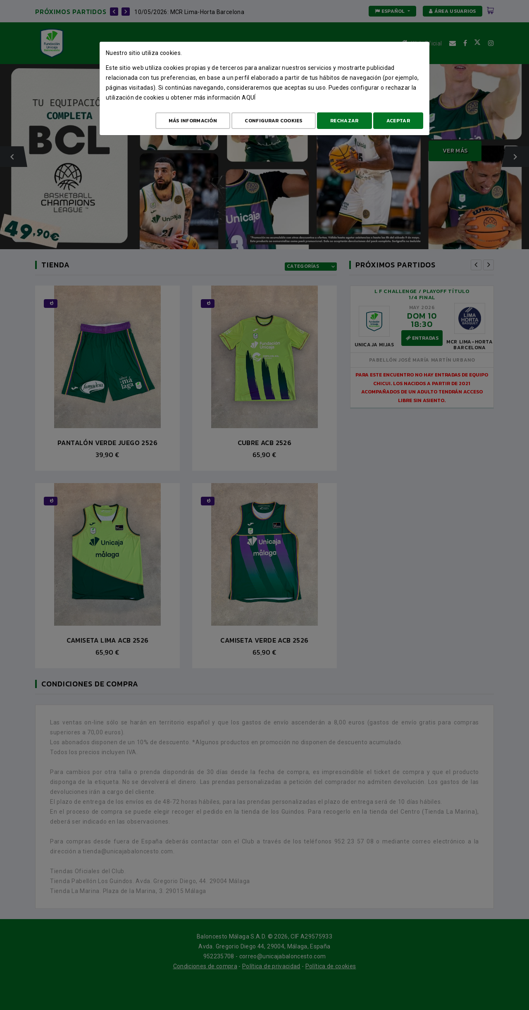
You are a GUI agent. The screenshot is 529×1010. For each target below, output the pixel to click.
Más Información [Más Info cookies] (193, 120)
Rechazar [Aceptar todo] (344, 120)
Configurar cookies (273, 120)
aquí (248, 97)
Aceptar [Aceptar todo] (398, 120)
